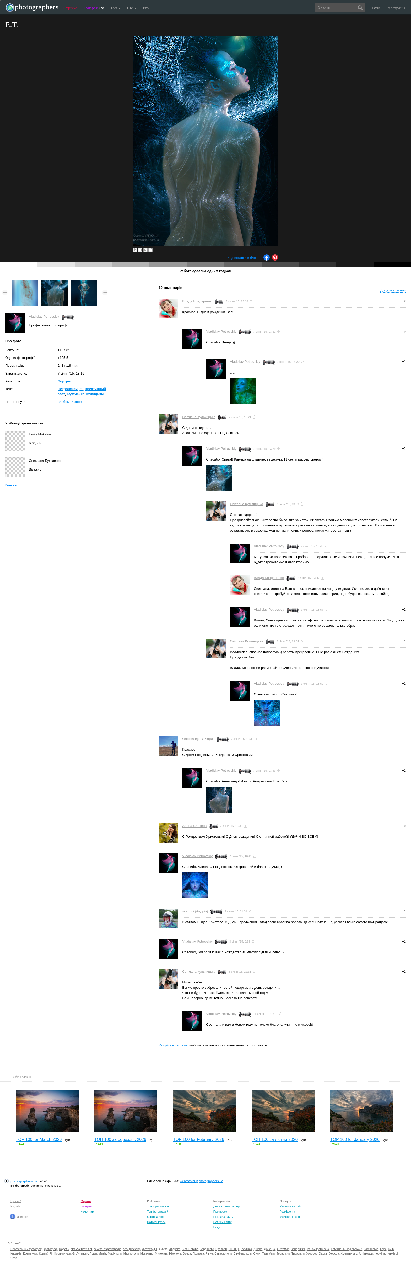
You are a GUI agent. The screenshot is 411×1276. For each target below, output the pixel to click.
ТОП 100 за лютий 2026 (275, 1139)
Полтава (198, 1253)
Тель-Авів (268, 1253)
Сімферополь (243, 1253)
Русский (15, 1201)
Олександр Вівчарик (198, 739)
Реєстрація (396, 8)
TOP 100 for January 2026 (355, 1139)
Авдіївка (174, 1249)
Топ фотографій (157, 1211)
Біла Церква (190, 1249)
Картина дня (155, 1216)
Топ (115, 8)
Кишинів (15, 1253)
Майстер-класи (290, 1216)
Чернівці (392, 1253)
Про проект (220, 1211)
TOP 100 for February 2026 (198, 1139)
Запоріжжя (298, 1249)
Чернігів (379, 1253)
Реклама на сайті (291, 1206)
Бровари (221, 1249)
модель (64, 1249)
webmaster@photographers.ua (201, 1181)
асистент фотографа (107, 1249)
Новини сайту (222, 1222)
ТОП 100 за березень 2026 (120, 1139)
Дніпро (257, 1249)
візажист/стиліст (81, 1249)
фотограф (50, 1249)
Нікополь (175, 1253)
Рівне (209, 1253)
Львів (102, 1253)
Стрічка (70, 8)
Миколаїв (161, 1253)
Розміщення (288, 1211)
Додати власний (393, 290)
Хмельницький (350, 1253)
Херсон (334, 1253)
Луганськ (82, 1253)
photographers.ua (23, 1181)
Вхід (376, 8)
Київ (391, 1249)
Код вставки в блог (242, 258)
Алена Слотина (194, 826)
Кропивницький (64, 1253)
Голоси (11, 485)
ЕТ (81, 389)
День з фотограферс (227, 1206)
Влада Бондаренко (197, 301)
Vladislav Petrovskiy (44, 316)
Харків (323, 1253)
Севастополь (223, 1253)
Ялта (13, 1257)
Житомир (283, 1249)
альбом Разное (70, 402)
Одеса (187, 1253)
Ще (132, 8)
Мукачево (146, 1253)
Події (216, 1227)
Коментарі (87, 1211)
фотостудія (149, 1249)
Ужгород (311, 1253)
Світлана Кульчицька (198, 417)
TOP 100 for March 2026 (39, 1139)
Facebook (19, 1216)
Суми (256, 1253)
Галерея (94, 8)
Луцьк (94, 1253)
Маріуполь (115, 1253)
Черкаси (367, 1253)
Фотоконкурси (156, 1222)
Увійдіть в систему (173, 1045)
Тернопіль (283, 1253)
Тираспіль (298, 1253)
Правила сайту (223, 1216)
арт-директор (132, 1249)
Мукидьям (95, 394)
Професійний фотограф (26, 1249)
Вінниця (234, 1249)
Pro (146, 8)
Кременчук (30, 1253)
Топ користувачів (158, 1206)
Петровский (68, 389)
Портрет (65, 381)
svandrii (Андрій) (195, 911)
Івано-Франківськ (318, 1249)
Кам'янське (371, 1249)
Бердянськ (207, 1249)
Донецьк (269, 1249)
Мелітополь (131, 1253)
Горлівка (246, 1249)
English (15, 1206)
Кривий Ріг (46, 1253)
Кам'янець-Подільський (346, 1249)
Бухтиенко (76, 394)
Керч (383, 1249)
